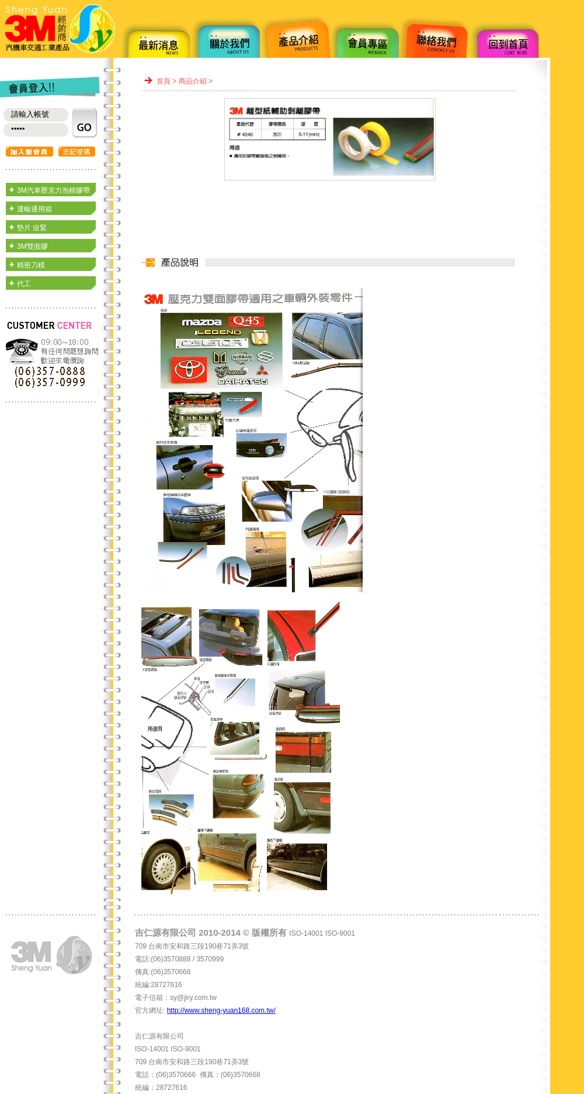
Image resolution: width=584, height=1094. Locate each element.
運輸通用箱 (34, 209)
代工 (24, 284)
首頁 (164, 81)
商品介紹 (193, 81)
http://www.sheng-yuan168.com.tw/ (221, 1010)
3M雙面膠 (32, 246)
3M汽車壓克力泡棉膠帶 (53, 190)
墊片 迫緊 (32, 228)
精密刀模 (31, 265)
